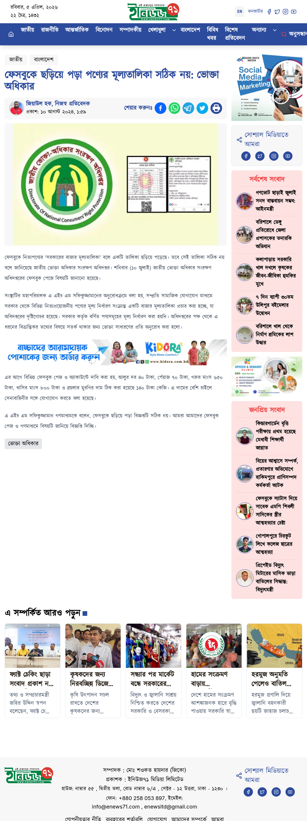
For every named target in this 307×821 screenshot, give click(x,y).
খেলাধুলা (156, 30)
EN (239, 11)
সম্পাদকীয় (130, 30)
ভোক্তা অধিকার (23, 444)
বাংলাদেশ (190, 30)
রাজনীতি (49, 30)
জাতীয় (27, 30)
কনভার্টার (255, 11)
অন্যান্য (259, 30)
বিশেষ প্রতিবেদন (235, 34)
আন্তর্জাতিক (77, 30)
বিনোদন (104, 30)
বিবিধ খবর (212, 34)
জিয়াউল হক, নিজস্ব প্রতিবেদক (58, 104)
